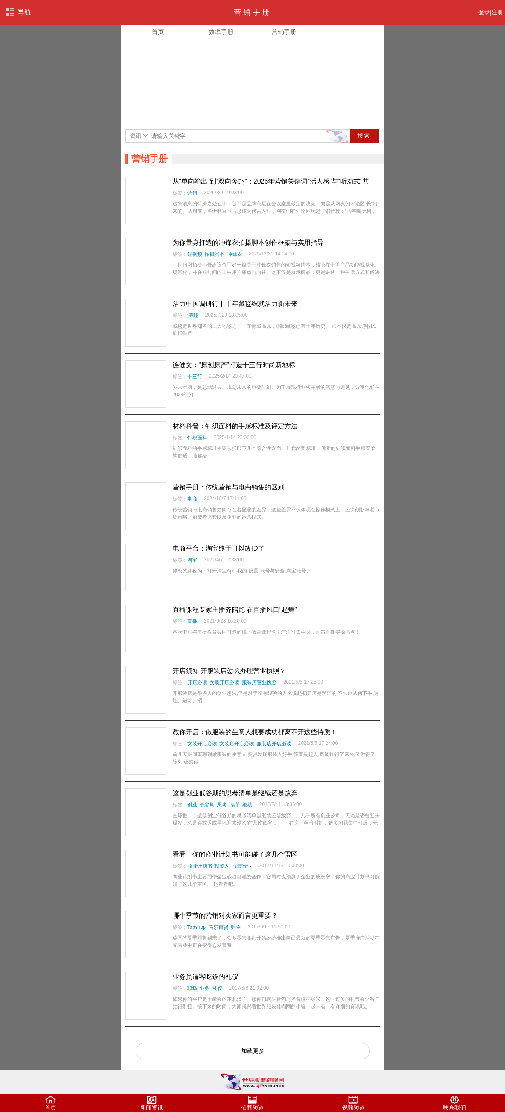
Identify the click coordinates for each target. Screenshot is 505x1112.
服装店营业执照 (259, 682)
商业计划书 (199, 866)
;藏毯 (192, 315)
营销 (192, 193)
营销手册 (284, 32)
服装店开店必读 (274, 744)
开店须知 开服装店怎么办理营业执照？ (229, 670)
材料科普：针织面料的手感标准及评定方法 (235, 426)
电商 (192, 499)
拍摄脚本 (214, 254)
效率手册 (221, 32)
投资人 (221, 866)
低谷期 (207, 805)
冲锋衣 (234, 254)
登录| (484, 12)
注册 (497, 12)
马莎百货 (218, 927)
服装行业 (242, 866)
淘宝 (192, 560)
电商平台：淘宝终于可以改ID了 (219, 548)
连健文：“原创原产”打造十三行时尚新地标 (234, 364)
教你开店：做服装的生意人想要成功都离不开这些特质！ (255, 731)
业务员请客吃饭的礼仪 (205, 976)
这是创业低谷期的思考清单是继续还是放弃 (235, 793)
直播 (192, 621)
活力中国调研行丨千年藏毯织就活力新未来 (235, 303)
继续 (247, 805)
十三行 (194, 376)
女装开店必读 (224, 682)
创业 (192, 805)
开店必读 (197, 682)
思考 (222, 805)
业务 (205, 988)
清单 (235, 805)
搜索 (364, 135)
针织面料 (197, 438)
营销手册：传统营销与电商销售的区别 (228, 487)
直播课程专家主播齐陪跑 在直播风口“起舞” (235, 609)
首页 (158, 32)
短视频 (194, 254)
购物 (236, 927)
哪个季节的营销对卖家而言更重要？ (225, 915)
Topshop (196, 927)
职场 (192, 988)
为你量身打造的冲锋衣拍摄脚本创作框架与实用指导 (248, 242)
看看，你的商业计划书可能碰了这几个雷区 (235, 854)
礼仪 (217, 988)
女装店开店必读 (236, 744)
